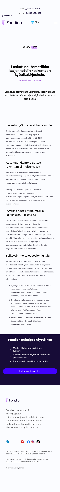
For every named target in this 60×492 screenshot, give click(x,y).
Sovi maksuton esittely (30, 371)
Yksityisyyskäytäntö (15, 468)
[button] (34, 22)
